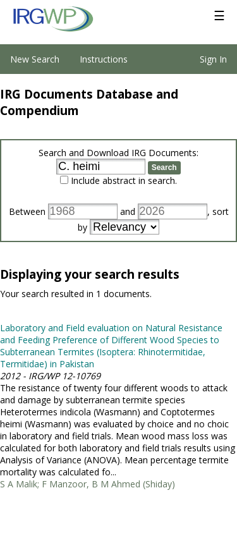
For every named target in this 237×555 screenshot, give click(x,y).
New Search (34, 59)
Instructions (104, 59)
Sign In (213, 59)
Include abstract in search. (124, 180)
